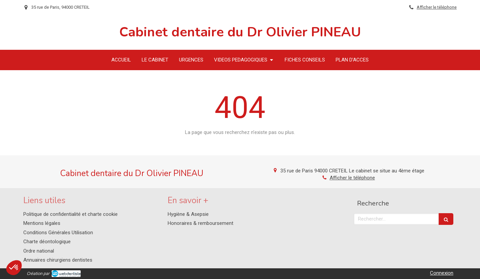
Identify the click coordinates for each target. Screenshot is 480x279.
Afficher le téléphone (437, 7)
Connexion (441, 273)
